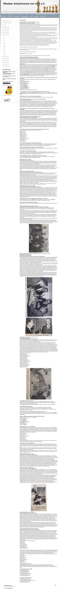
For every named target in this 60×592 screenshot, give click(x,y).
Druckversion (6, 585)
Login (55, 585)
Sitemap (10, 585)
